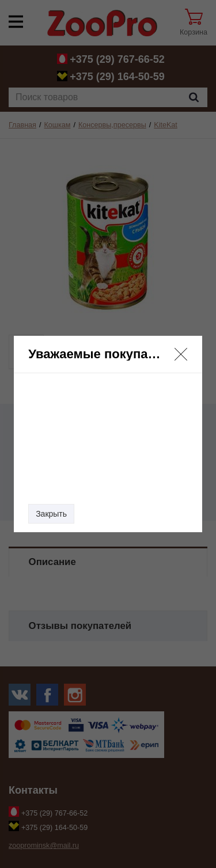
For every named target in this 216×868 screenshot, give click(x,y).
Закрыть (51, 513)
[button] (181, 354)
